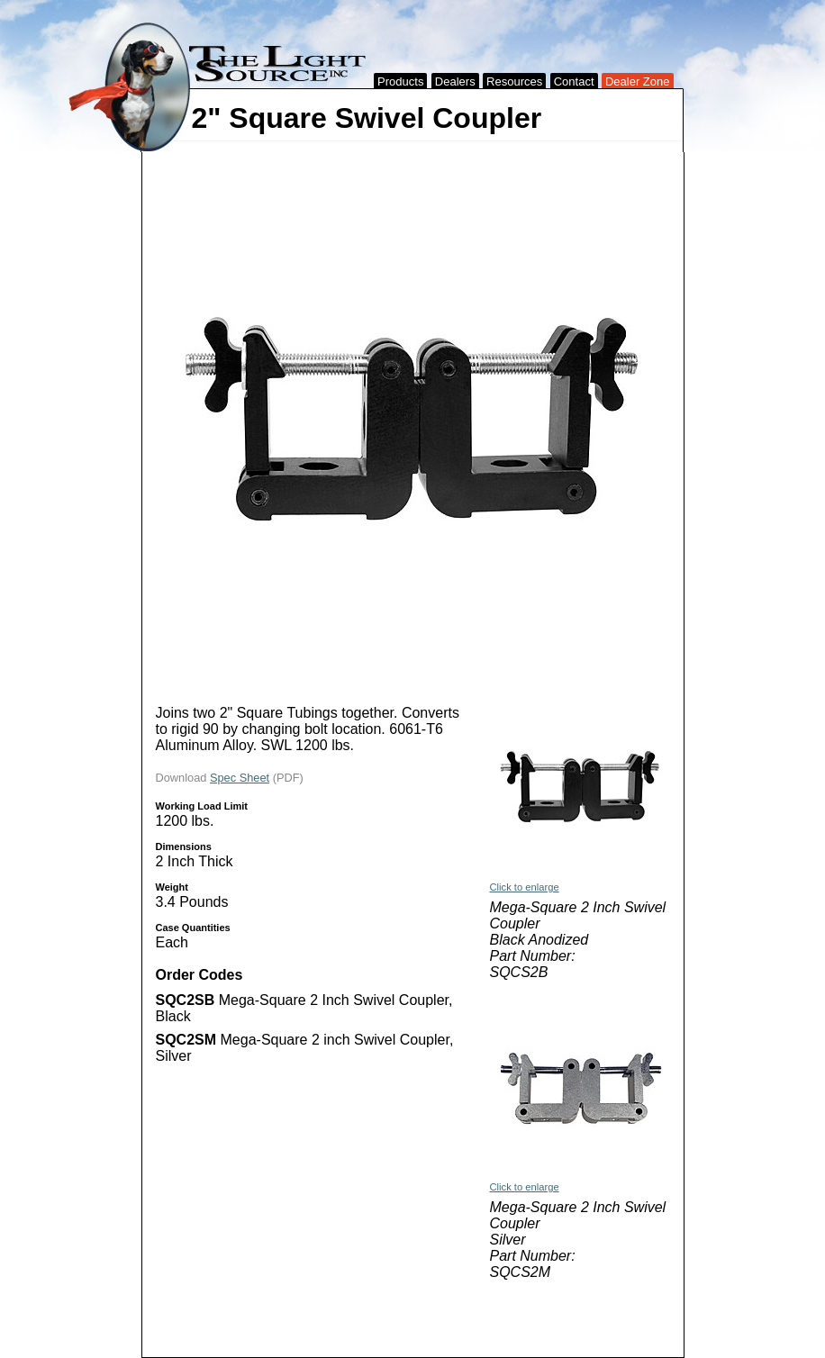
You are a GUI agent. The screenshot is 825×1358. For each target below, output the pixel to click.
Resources (514, 81)
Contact (574, 81)
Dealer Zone (637, 81)
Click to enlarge (524, 887)
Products (400, 81)
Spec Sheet (239, 777)
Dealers (455, 81)
